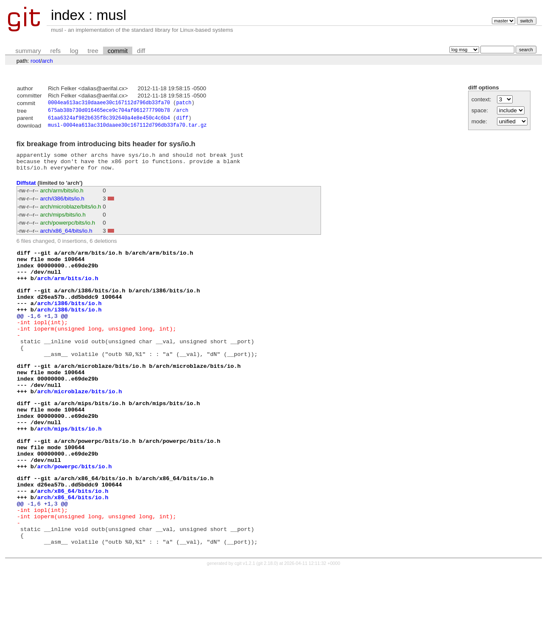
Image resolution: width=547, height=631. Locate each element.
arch (47, 61)
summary (28, 50)
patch (183, 103)
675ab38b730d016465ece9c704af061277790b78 (109, 111)
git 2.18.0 (267, 623)
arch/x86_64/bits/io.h (66, 237)
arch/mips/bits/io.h (63, 221)
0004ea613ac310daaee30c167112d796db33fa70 (109, 103)
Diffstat (26, 189)
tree (93, 50)
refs (55, 50)
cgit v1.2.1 (244, 623)
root (35, 61)
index (68, 15)
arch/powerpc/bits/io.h (67, 229)
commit (118, 50)
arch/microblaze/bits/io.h (70, 213)
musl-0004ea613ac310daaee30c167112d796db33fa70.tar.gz (127, 128)
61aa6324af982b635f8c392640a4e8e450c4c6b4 (109, 120)
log (74, 50)
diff (141, 50)
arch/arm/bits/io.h (62, 197)
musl (111, 15)
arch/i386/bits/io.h (62, 205)
